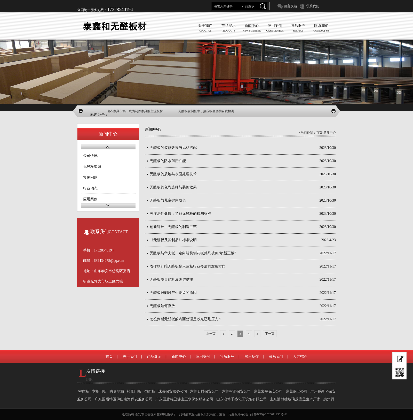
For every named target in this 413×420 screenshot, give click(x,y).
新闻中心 (178, 356)
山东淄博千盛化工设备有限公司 (241, 399)
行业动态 (90, 188)
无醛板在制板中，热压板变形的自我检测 (213, 111)
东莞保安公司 (296, 391)
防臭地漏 (116, 391)
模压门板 (134, 391)
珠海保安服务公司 (172, 391)
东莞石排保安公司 (204, 391)
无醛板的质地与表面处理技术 (173, 174)
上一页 (211, 333)
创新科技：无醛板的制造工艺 (173, 227)
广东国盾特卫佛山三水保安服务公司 (184, 399)
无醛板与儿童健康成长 (168, 200)
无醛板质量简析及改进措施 (171, 279)
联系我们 (312, 6)
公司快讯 (90, 156)
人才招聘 (300, 356)
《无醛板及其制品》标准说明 (173, 240)
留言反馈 (290, 6)
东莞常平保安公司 (268, 391)
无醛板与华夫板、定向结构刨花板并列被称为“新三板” (193, 253)
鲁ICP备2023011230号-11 (271, 414)
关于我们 (130, 356)
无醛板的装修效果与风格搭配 (173, 148)
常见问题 (90, 177)
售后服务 (227, 356)
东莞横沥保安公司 (236, 391)
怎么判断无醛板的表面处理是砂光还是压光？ (186, 319)
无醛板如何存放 (162, 306)
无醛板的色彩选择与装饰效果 (173, 187)
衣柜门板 (99, 391)
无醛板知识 (92, 167)
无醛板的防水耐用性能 (168, 161)
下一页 (269, 333)
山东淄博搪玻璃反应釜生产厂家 (295, 399)
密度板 (83, 391)
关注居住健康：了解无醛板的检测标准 (180, 214)
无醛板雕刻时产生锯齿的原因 (173, 293)
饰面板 (149, 391)
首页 (319, 132)
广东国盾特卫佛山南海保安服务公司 (124, 399)
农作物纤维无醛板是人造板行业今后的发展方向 (188, 266)
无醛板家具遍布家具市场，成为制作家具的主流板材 (133, 111)
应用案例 (90, 199)
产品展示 (154, 356)
